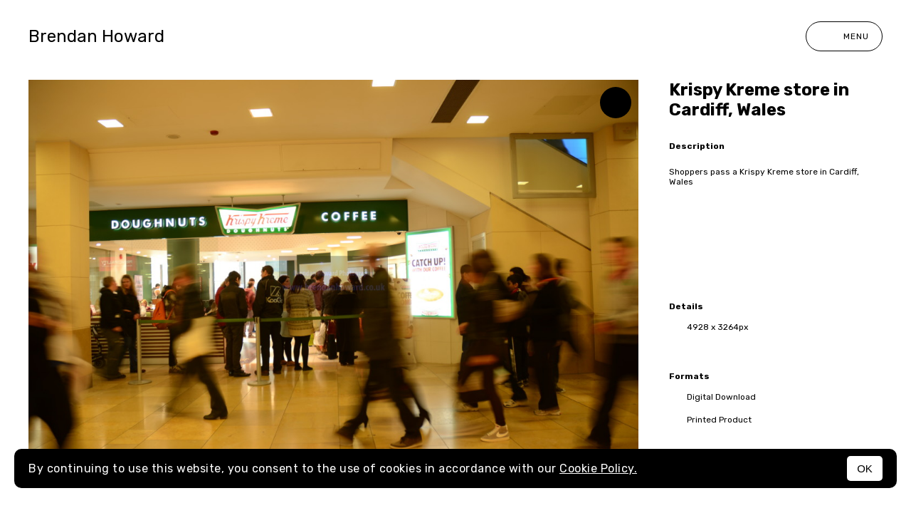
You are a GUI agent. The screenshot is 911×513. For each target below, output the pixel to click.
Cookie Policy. (598, 468)
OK (865, 468)
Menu (844, 36)
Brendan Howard (96, 36)
